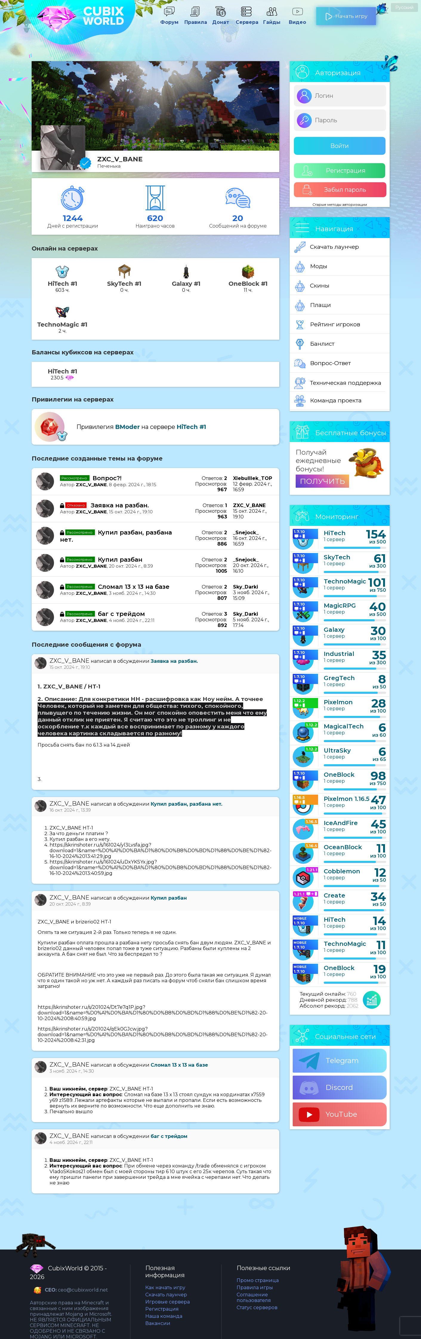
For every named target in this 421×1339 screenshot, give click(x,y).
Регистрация (334, 171)
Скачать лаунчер (326, 247)
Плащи (312, 305)
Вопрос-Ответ (322, 363)
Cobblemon (342, 871)
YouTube (328, 1114)
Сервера (246, 19)
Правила (195, 19)
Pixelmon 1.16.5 (346, 798)
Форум (169, 19)
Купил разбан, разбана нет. (186, 804)
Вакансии (157, 1323)
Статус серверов (257, 1307)
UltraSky (337, 750)
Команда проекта (328, 401)
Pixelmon (338, 702)
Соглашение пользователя (254, 1297)
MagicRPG (340, 605)
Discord (326, 1087)
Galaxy (334, 629)
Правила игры (255, 1287)
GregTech (339, 678)
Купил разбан (120, 559)
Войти (339, 145)
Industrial (339, 653)
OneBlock (339, 774)
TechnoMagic (345, 581)
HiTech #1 (191, 426)
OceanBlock (343, 847)
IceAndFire (341, 823)
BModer (127, 426)
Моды (310, 266)
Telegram (329, 1061)
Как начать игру (165, 1287)
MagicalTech (344, 726)
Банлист (314, 344)
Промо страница (258, 1280)
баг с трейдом (121, 613)
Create (334, 895)
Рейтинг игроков (327, 324)
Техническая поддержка (337, 383)
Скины (311, 286)
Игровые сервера (167, 1302)
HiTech (335, 533)
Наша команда (163, 1316)
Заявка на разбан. (120, 505)
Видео (297, 19)
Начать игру (346, 13)
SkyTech (337, 557)
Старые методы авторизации (339, 204)
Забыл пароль (334, 190)
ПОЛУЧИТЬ (322, 481)
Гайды (272, 19)
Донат (220, 19)
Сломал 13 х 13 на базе (133, 586)
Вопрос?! (106, 478)
